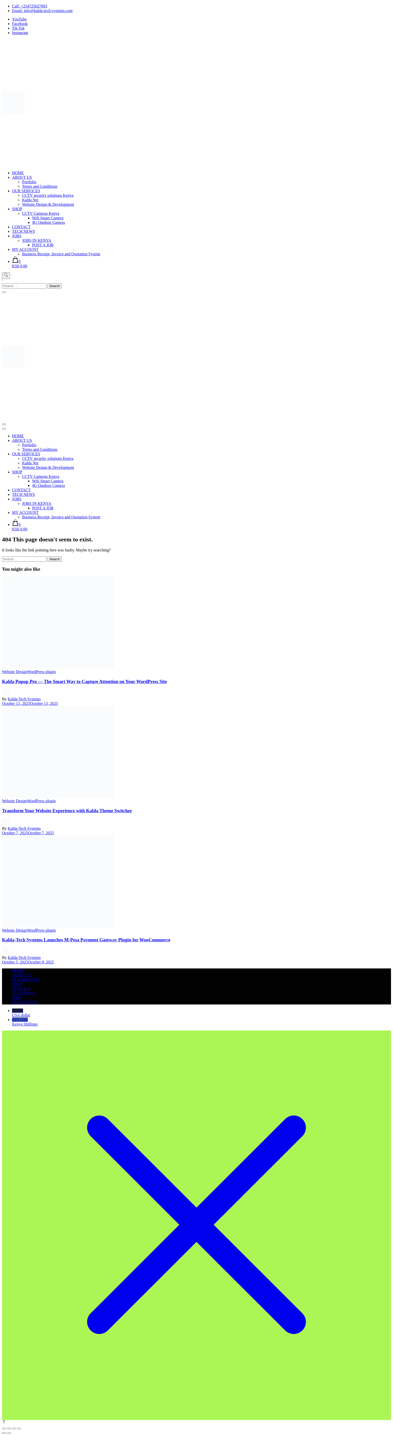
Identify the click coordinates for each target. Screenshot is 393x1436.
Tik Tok (18, 28)
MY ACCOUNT (25, 249)
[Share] (14, 1428)
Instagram (20, 33)
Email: (18, 11)
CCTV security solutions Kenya (47, 195)
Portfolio (29, 182)
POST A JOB (42, 245)
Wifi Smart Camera (47, 218)
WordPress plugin (41, 672)
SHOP (17, 209)
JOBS (16, 236)
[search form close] (4, 292)
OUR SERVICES (26, 191)
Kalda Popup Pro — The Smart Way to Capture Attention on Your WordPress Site (84, 681)
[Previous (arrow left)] (4, 1433)
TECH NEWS (23, 231)
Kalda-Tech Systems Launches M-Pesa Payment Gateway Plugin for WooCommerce (86, 939)
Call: (16, 6)
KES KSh (201, 1022)
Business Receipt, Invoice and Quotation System (61, 254)
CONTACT (21, 227)
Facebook (20, 24)
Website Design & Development (48, 204)
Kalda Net (30, 200)
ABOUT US (22, 177)
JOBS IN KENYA (36, 240)
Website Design (14, 672)
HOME (18, 173)
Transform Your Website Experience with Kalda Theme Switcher (67, 810)
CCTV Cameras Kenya (40, 213)
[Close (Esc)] (19, 1428)
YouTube (19, 19)
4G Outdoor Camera (48, 222)
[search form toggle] (6, 275)
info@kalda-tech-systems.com (48, 11)
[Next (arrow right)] (9, 1433)
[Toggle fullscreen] (9, 1428)
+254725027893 (34, 6)
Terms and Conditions (39, 186)
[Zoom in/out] (4, 1428)
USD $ (201, 1012)
